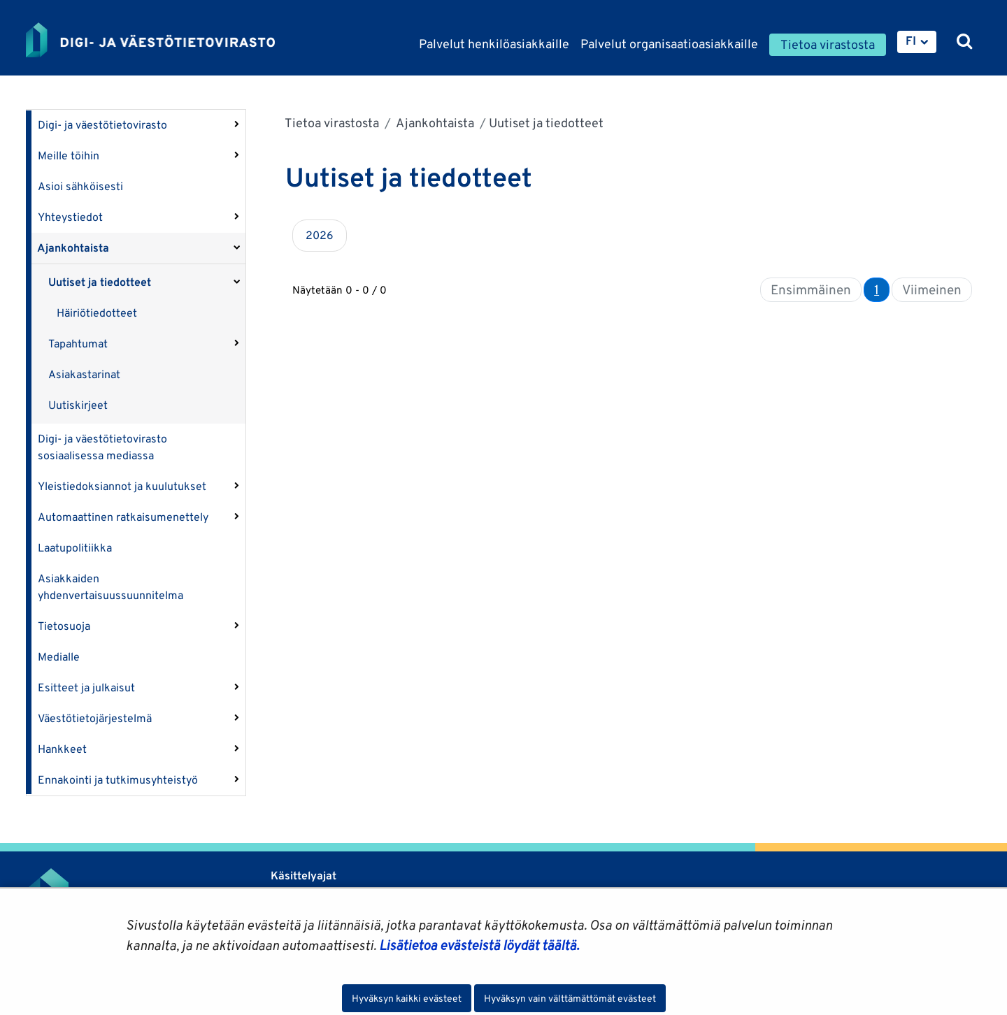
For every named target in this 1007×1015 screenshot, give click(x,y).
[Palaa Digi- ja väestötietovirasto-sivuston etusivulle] (150, 39)
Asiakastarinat (84, 374)
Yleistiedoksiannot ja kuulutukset (122, 486)
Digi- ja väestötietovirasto (102, 124)
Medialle (59, 656)
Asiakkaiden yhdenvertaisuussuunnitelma (110, 587)
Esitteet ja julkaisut (86, 687)
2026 (320, 235)
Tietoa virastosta (332, 123)
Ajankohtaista (73, 247)
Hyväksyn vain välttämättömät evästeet (570, 998)
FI (911, 40)
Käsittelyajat (303, 875)
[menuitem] (916, 42)
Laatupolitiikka (75, 547)
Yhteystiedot (70, 217)
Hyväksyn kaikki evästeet (407, 998)
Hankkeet (62, 749)
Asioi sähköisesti (80, 186)
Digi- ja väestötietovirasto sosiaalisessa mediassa (102, 447)
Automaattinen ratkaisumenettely (123, 517)
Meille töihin (68, 155)
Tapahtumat (78, 343)
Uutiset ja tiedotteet (99, 282)
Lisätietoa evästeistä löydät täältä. (479, 945)
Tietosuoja (64, 626)
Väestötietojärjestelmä (95, 718)
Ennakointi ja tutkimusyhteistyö (118, 779)
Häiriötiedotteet (97, 312)
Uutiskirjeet (78, 405)
